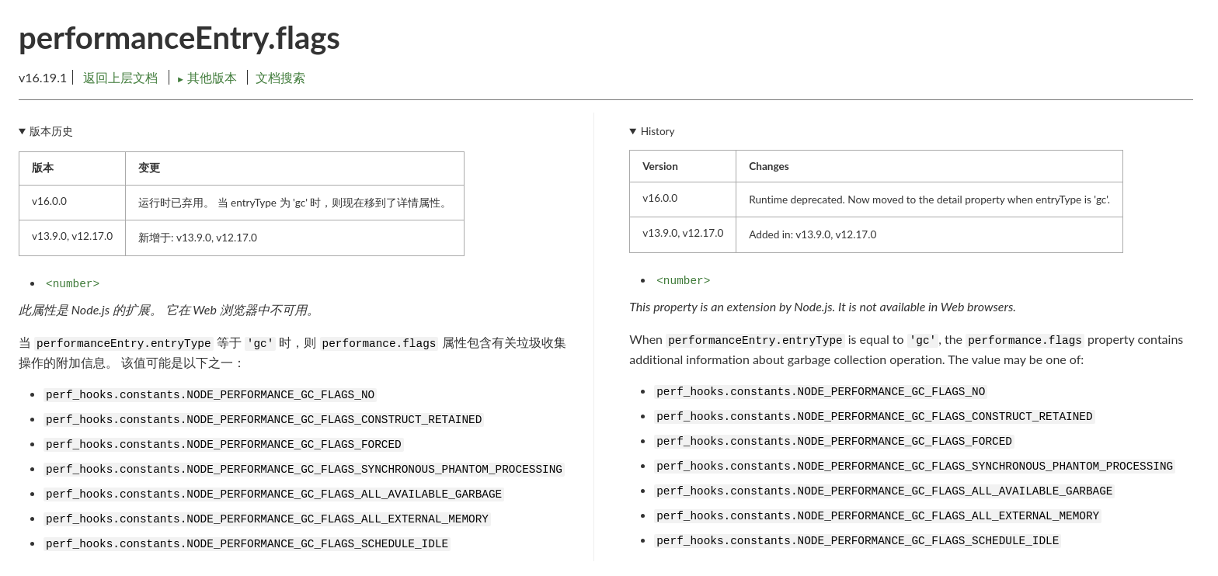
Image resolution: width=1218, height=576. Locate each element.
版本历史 (51, 131)
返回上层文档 (120, 77)
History (658, 131)
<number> (72, 284)
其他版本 (208, 77)
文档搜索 (280, 77)
